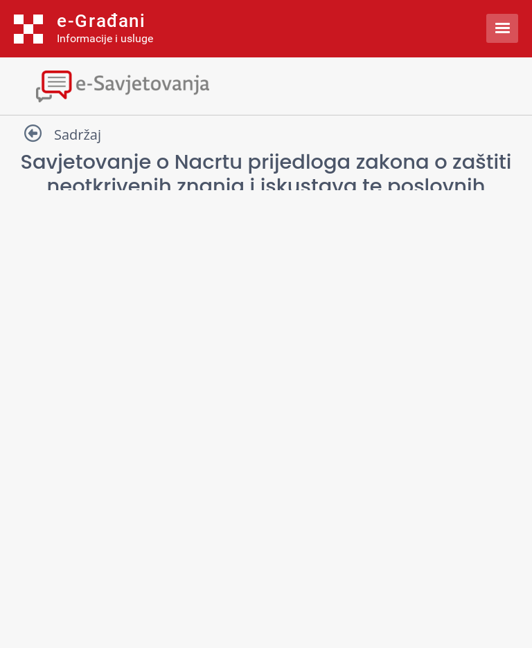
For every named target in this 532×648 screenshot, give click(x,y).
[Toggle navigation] (266, 84)
